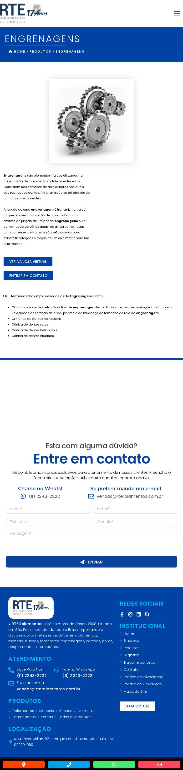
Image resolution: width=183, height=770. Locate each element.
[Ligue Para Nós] (11, 670)
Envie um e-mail (31, 682)
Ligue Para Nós (30, 669)
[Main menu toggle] (177, 13)
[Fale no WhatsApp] (57, 670)
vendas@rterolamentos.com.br (49, 689)
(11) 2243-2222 (32, 675)
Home (17, 51)
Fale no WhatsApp (79, 669)
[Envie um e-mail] (11, 683)
